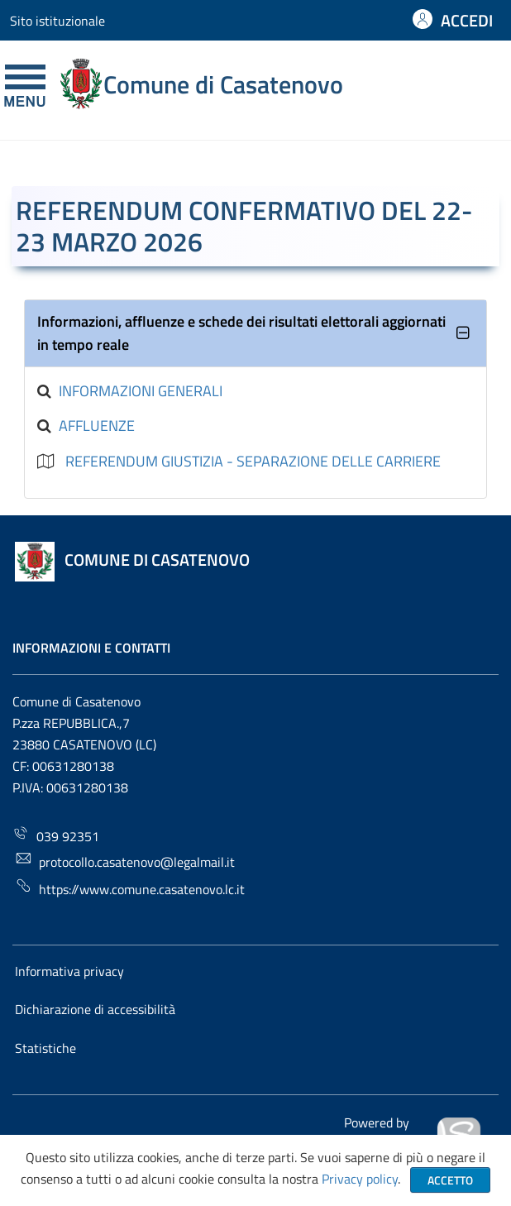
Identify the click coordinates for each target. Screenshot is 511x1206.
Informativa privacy (69, 971)
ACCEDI (467, 20)
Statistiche (45, 1048)
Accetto (450, 1180)
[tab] (255, 333)
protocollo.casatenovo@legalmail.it (125, 860)
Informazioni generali (140, 391)
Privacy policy (360, 1179)
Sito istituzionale (57, 21)
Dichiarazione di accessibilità (95, 1009)
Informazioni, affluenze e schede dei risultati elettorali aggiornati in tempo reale (241, 333)
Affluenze (97, 425)
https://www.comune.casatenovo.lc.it (130, 888)
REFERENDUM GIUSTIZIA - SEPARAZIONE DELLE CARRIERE (253, 461)
